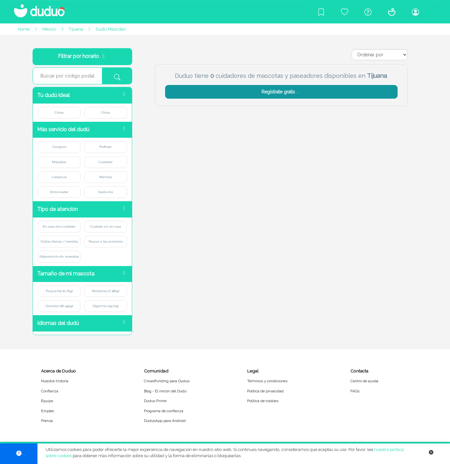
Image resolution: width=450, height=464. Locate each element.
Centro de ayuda (364, 381)
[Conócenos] (392, 11)
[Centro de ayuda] (367, 11)
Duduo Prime (155, 401)
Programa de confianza (163, 411)
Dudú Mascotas (111, 29)
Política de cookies (262, 401)
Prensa (47, 420)
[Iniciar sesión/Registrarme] (415, 11)
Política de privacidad (265, 391)
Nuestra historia (54, 381)
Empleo (47, 411)
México (49, 29)
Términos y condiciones (267, 381)
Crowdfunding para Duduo (167, 381)
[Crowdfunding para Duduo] (344, 11)
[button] (82, 95)
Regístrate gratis (281, 92)
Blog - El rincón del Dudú (165, 391)
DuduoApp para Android (165, 420)
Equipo (47, 401)
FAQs (354, 391)
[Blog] (321, 11)
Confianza (49, 391)
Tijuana (76, 29)
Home (24, 29)
